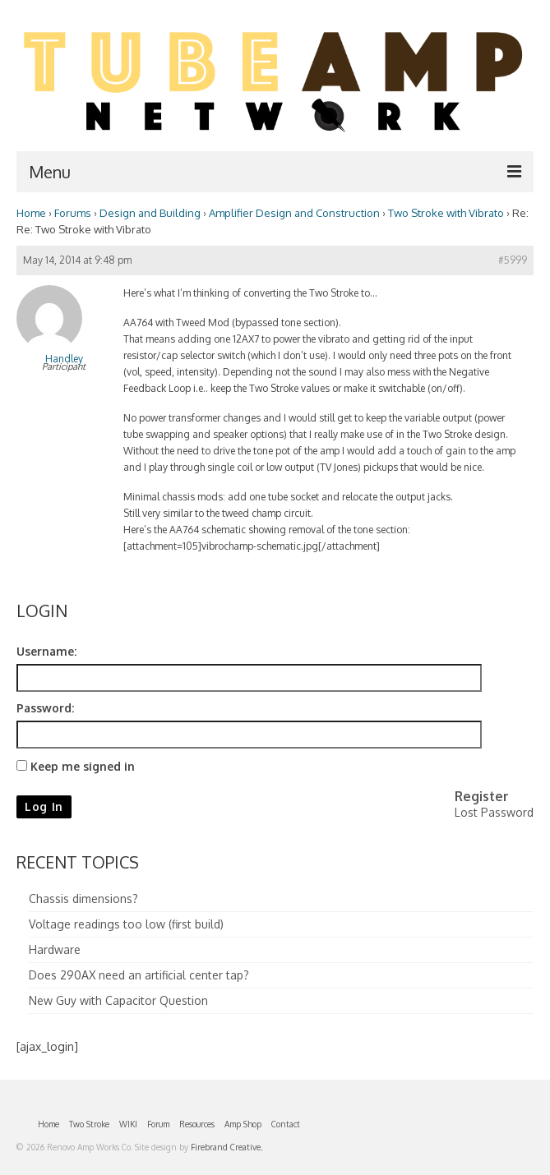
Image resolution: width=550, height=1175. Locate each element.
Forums (72, 212)
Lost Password (494, 812)
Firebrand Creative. (226, 1147)
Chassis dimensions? (83, 898)
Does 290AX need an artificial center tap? (139, 975)
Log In (44, 806)
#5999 (512, 260)
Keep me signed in (82, 766)
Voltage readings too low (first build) (126, 924)
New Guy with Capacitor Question (118, 1000)
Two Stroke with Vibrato (446, 212)
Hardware (55, 949)
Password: (45, 708)
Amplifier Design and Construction (294, 212)
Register (482, 796)
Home (31, 212)
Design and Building (150, 212)
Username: (46, 651)
